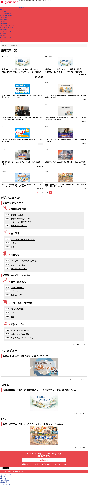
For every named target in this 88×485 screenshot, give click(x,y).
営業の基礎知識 (17, 288)
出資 (12, 247)
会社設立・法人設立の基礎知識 (24, 261)
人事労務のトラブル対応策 (22, 338)
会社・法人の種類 (18, 265)
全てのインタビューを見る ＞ (78, 379)
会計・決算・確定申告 (21, 303)
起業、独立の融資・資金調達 (23, 239)
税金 (12, 317)
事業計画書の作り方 (19, 226)
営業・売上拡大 (18, 281)
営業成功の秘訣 (17, 295)
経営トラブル (17, 324)
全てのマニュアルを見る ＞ (79, 344)
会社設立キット (4, 29)
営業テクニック (17, 291)
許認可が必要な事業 (19, 269)
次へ (50, 192)
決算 (12, 313)
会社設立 (15, 255)
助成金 (13, 243)
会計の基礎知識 (17, 309)
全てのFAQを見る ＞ (81, 447)
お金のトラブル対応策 (20, 330)
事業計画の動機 (17, 215)
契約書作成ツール (5, 33)
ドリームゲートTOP (6, 45)
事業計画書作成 (18, 209)
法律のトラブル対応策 (20, 334)
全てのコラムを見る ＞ (80, 413)
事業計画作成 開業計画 (6, 27)
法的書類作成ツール (5, 31)
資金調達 (15, 233)
